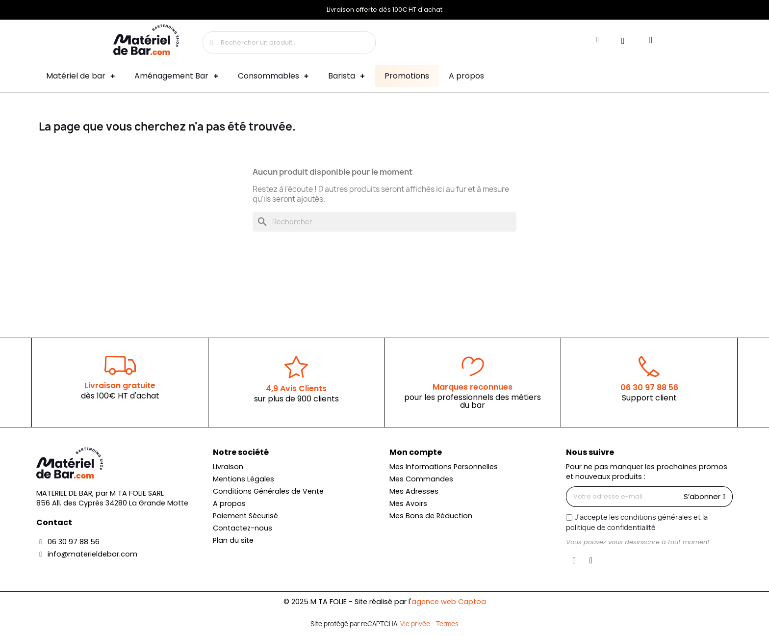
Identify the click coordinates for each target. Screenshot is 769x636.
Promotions (406, 75)
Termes (447, 623)
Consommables (273, 76)
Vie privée (415, 623)
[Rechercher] (384, 222)
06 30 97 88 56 (649, 387)
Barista (346, 76)
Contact (54, 522)
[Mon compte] (597, 39)
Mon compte (415, 452)
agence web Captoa (448, 602)
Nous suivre (590, 452)
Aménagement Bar (176, 76)
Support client (649, 397)
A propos (466, 75)
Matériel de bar (80, 76)
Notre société (241, 452)
